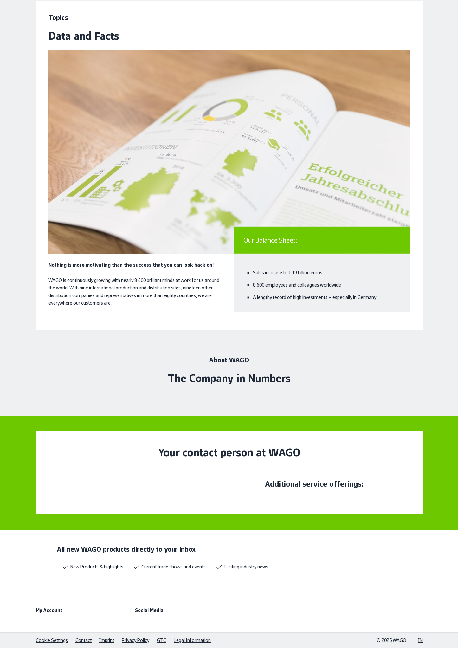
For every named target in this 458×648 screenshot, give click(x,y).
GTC (161, 640)
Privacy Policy (135, 640)
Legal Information (192, 640)
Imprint (106, 640)
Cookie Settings (52, 640)
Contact (83, 640)
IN (420, 640)
